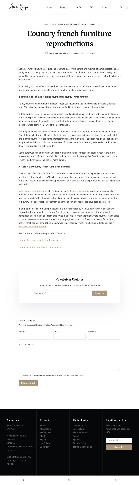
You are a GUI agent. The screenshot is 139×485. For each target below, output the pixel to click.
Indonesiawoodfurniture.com (32, 191)
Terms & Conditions (82, 447)
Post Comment (28, 383)
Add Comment (26, 344)
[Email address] (61, 293)
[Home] (23, 480)
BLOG (79, 7)
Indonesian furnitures (80, 191)
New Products (79, 425)
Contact (105, 7)
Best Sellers (78, 429)
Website (92, 331)
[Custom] (116, 480)
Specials (77, 439)
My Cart (44, 436)
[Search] (121, 8)
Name (22, 331)
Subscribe (99, 293)
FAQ (91, 7)
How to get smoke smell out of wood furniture (41, 247)
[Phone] (69, 480)
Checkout (44, 447)
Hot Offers (45, 443)
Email (56, 331)
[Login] (127, 8)
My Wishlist (45, 432)
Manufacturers (80, 432)
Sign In (43, 439)
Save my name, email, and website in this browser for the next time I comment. (52, 375)
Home (49, 7)
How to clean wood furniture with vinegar (38, 240)
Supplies (77, 436)
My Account (45, 429)
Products (64, 7)
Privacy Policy (79, 443)
